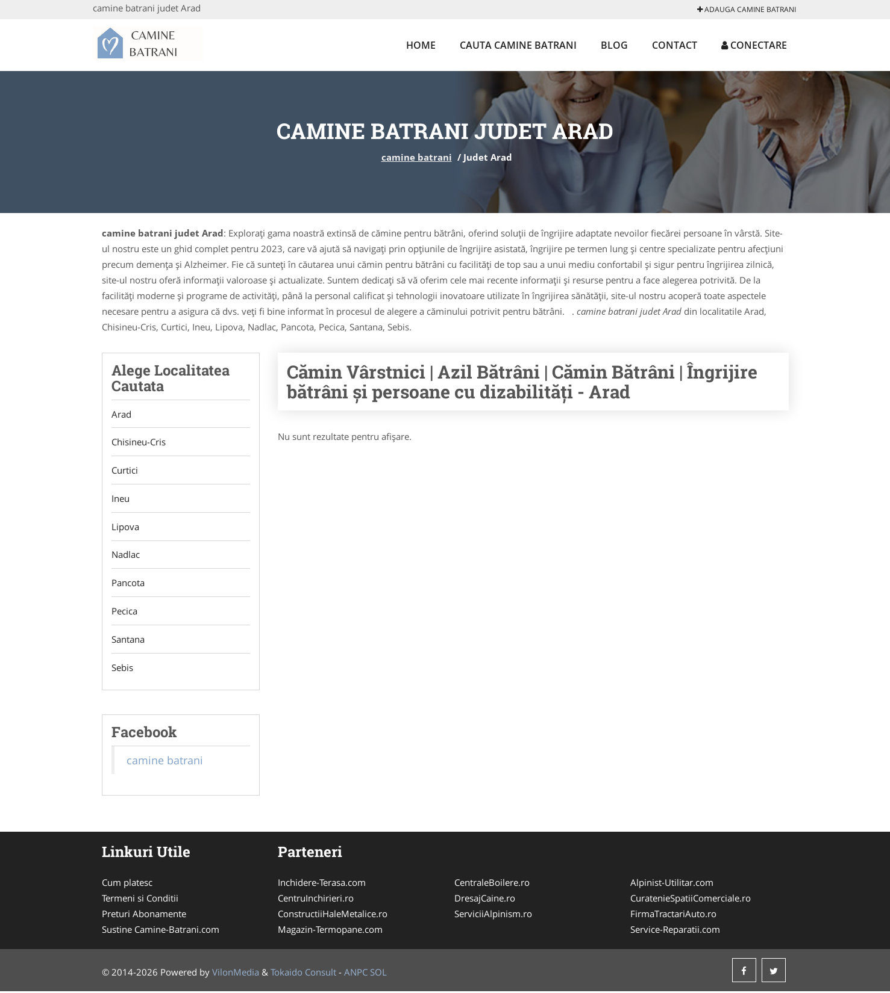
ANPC (356, 974)
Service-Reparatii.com (675, 931)
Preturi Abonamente (144, 915)
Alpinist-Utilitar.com (671, 884)
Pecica (124, 612)
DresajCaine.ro (484, 900)
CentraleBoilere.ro (492, 884)
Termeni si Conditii (140, 900)
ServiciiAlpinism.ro (493, 915)
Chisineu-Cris (138, 442)
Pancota (128, 584)
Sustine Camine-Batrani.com (160, 931)
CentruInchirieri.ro (316, 900)
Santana (128, 640)
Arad (121, 414)
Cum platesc (127, 884)
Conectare (754, 45)
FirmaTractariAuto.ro (673, 915)
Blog (614, 45)
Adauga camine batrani (746, 9)
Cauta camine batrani (518, 45)
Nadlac (125, 555)
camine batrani (416, 157)
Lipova (125, 527)
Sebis (122, 669)
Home (421, 45)
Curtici (124, 471)
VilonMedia (235, 974)
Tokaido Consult (303, 974)
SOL (378, 974)
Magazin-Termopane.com (330, 931)
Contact (674, 45)
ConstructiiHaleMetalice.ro (332, 915)
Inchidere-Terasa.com (322, 884)
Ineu (120, 499)
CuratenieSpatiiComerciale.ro (690, 900)
